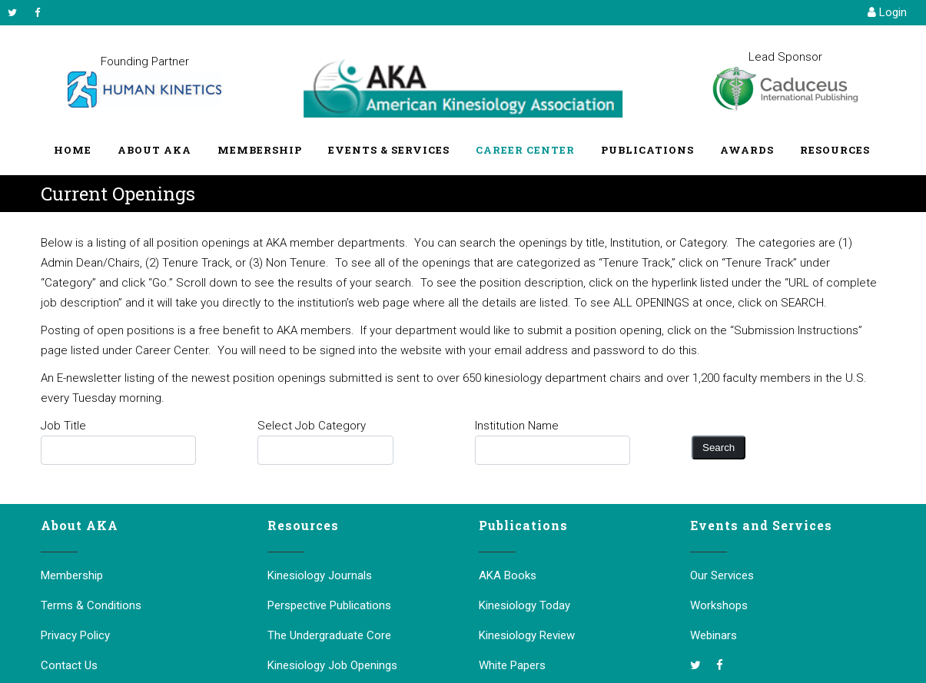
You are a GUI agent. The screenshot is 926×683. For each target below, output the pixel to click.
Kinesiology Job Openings (332, 665)
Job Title (63, 426)
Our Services (722, 575)
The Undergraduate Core (329, 635)
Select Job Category (311, 426)
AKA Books (507, 575)
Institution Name (517, 426)
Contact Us (69, 665)
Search (718, 447)
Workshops (719, 605)
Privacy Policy (75, 635)
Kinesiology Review (527, 635)
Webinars (713, 635)
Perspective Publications (329, 605)
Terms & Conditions (91, 605)
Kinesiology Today (524, 605)
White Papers (512, 665)
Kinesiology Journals (319, 575)
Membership (72, 575)
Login (887, 12)
